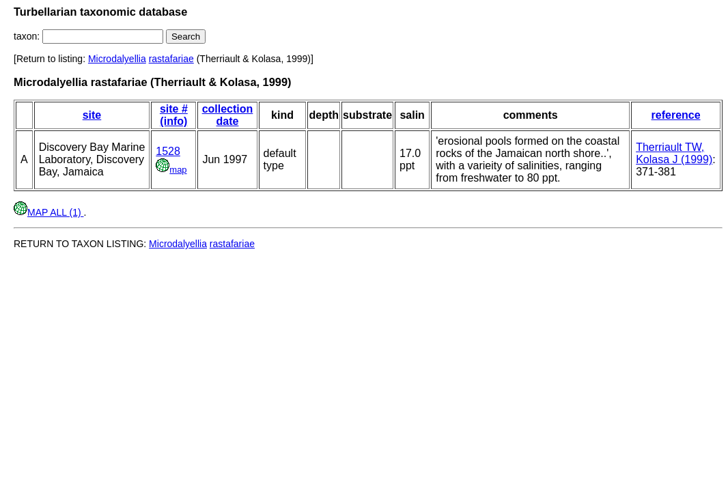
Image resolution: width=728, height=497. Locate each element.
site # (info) (174, 115)
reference (676, 115)
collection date (227, 115)
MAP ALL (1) (48, 212)
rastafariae (171, 58)
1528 (168, 151)
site (92, 115)
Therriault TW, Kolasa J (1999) (674, 153)
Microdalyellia (117, 58)
